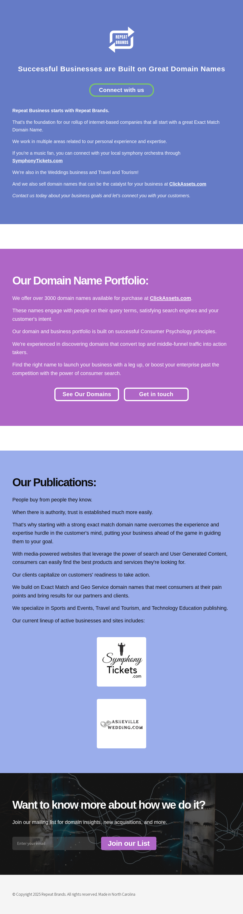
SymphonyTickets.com (37, 160)
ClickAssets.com (187, 184)
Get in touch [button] (156, 394)
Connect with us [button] (121, 90)
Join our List (129, 843)
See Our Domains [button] (86, 394)
